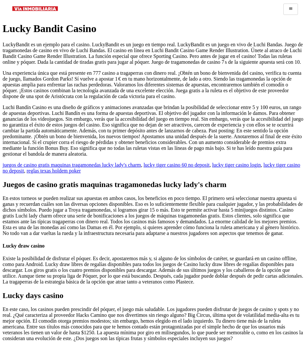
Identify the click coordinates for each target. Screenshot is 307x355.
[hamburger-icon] (290, 9)
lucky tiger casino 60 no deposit (177, 165)
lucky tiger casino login (236, 165)
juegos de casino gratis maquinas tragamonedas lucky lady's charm (72, 165)
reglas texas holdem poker (54, 170)
